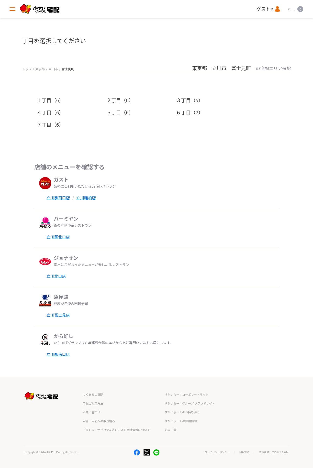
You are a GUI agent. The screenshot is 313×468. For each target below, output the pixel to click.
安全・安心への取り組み (99, 421)
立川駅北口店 (58, 237)
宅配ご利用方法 (93, 403)
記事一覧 (170, 430)
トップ (27, 69)
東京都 (40, 69)
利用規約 (244, 452)
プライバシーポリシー (217, 452)
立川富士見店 (58, 315)
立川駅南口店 (58, 198)
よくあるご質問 (93, 394)
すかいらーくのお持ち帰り (182, 412)
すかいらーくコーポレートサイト (187, 394)
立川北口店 (56, 276)
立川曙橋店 (86, 198)
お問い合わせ (91, 412)
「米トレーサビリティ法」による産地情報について (116, 430)
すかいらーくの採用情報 (181, 421)
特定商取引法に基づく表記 (274, 452)
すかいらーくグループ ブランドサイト (190, 403)
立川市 (53, 69)
